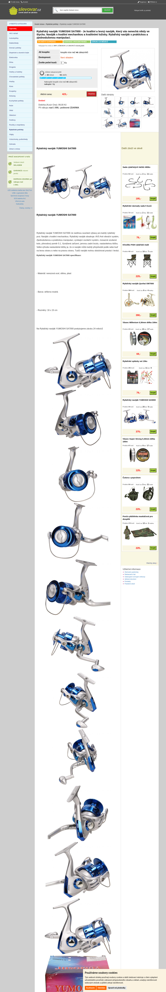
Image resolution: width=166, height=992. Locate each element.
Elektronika (13, 57)
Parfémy (12, 120)
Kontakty (128, 581)
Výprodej (12, 29)
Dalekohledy (14, 43)
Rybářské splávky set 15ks (135, 361)
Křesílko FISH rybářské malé (136, 245)
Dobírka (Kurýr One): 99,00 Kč (53, 105)
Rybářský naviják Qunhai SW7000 (138, 283)
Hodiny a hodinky (15, 72)
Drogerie (12, 67)
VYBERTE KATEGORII (18, 24)
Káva (11, 86)
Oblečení (12, 115)
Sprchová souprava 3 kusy (20, 196)
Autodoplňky (14, 38)
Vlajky (11, 134)
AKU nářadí (13, 33)
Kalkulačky (19, 204)
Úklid (11, 110)
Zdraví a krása (14, 149)
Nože (11, 106)
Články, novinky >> (26, 208)
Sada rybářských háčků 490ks (136, 167)
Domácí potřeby (15, 48)
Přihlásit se (152, 2)
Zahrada (12, 144)
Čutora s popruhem (132, 477)
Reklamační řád (130, 574)
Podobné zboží (130, 584)
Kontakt (24, 2)
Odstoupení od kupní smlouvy (135, 577)
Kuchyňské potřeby (16, 101)
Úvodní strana (14, 2)
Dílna (11, 62)
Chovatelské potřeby (17, 77)
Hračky (11, 81)
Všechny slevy (151, 563)
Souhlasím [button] (90, 988)
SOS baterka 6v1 (20, 198)
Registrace (142, 2)
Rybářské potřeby (52, 24)
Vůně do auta (19, 201)
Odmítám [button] (101, 988)
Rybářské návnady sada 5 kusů (137, 206)
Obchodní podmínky (131, 572)
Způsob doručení (130, 579)
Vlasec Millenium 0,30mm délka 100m (140, 322)
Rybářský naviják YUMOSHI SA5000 (139, 400)
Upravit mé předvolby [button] (116, 988)
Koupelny (12, 91)
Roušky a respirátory (17, 125)
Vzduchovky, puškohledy (18, 139)
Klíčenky (12, 96)
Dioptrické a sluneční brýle (19, 53)
